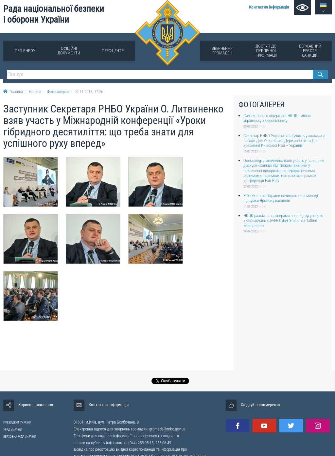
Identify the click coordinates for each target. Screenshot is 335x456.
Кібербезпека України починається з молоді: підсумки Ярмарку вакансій (281, 198)
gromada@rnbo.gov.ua (167, 428)
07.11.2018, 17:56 (89, 91)
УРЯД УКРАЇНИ (12, 429)
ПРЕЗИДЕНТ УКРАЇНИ (17, 422)
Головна (13, 91)
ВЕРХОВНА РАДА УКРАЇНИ (19, 436)
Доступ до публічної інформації (266, 51)
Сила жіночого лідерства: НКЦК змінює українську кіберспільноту (277, 118)
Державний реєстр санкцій (310, 51)
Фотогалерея (58, 91)
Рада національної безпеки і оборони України (53, 14)
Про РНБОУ (25, 50)
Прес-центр (113, 50)
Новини (35, 91)
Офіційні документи (69, 50)
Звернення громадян (222, 50)
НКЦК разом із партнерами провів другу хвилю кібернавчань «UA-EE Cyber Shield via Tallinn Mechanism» (283, 220)
